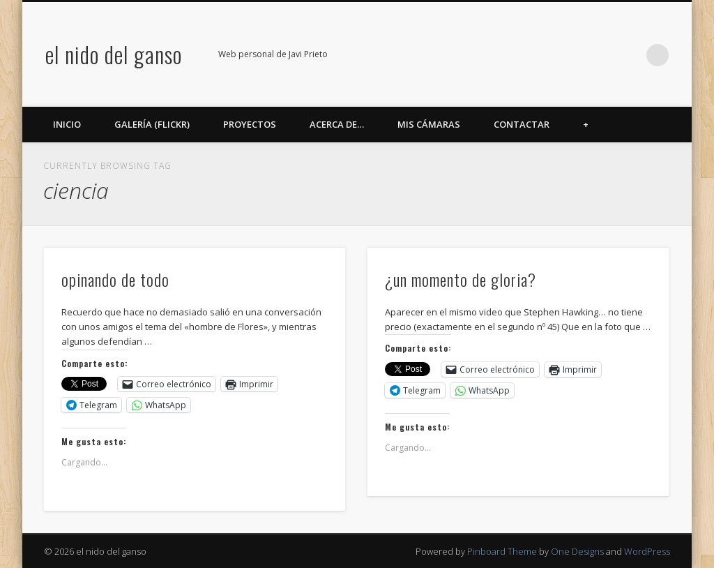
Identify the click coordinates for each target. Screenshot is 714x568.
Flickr (572, 55)
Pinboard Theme (502, 551)
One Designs (577, 551)
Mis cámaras (428, 124)
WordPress (647, 551)
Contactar (521, 124)
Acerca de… (337, 124)
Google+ (600, 55)
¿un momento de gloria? (460, 279)
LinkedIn (629, 55)
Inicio (67, 124)
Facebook (514, 55)
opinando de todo (115, 279)
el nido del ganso (113, 54)
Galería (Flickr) (152, 124)
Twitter (543, 55)
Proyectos (249, 124)
